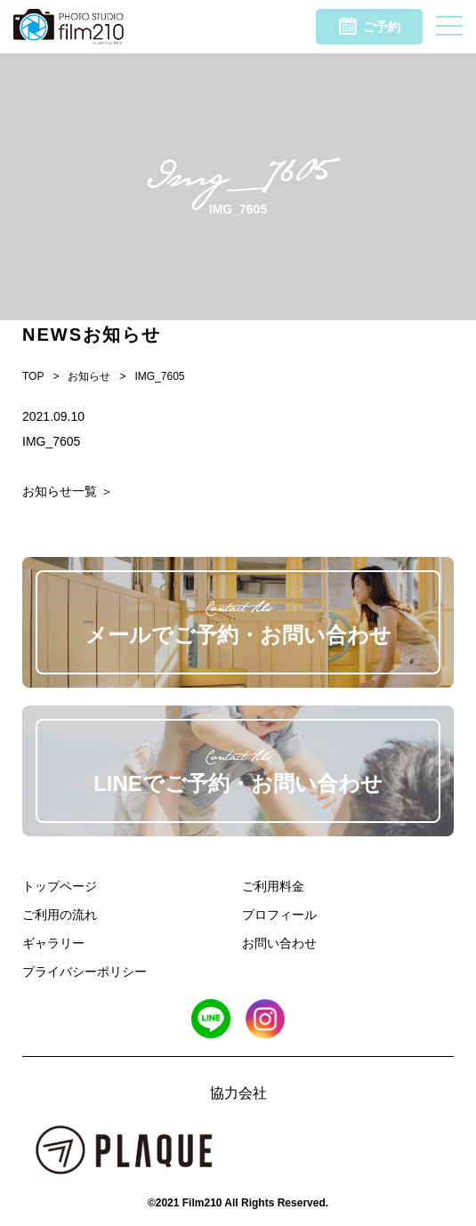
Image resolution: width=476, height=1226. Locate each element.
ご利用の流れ (59, 914)
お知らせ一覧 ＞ (67, 491)
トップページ (59, 886)
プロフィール (279, 914)
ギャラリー (53, 943)
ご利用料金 (273, 886)
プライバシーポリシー (84, 971)
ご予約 (369, 26)
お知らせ (89, 376)
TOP (33, 376)
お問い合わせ (279, 943)
